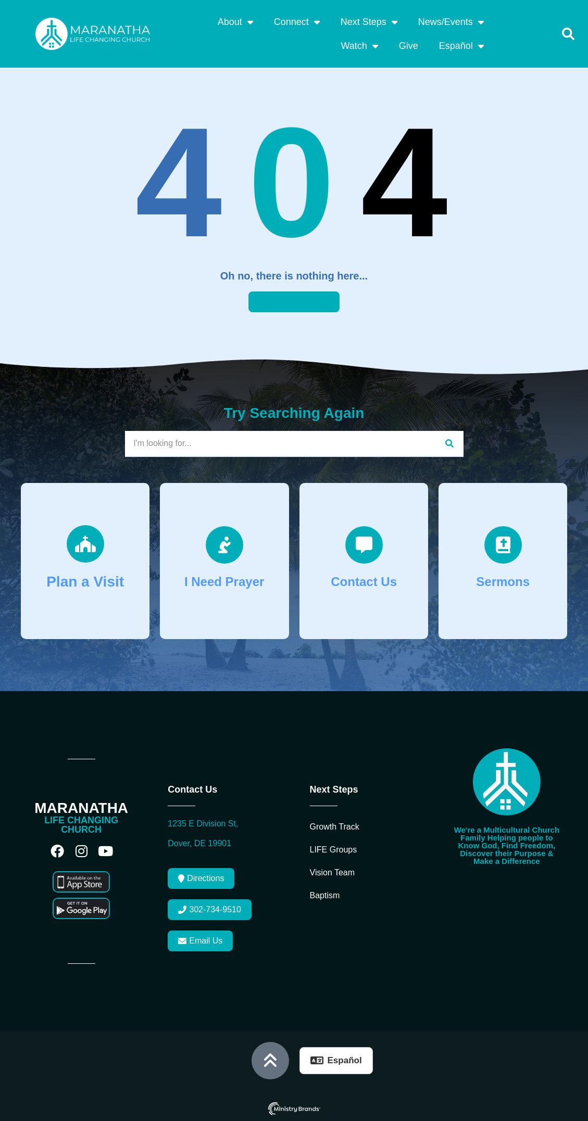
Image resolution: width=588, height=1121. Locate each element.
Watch (359, 46)
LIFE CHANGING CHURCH (81, 825)
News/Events (451, 22)
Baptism (325, 895)
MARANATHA (81, 808)
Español (461, 46)
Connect (297, 22)
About (235, 22)
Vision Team (332, 872)
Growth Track (334, 826)
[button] (568, 34)
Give (408, 46)
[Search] (449, 443)
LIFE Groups (333, 849)
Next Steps (369, 22)
